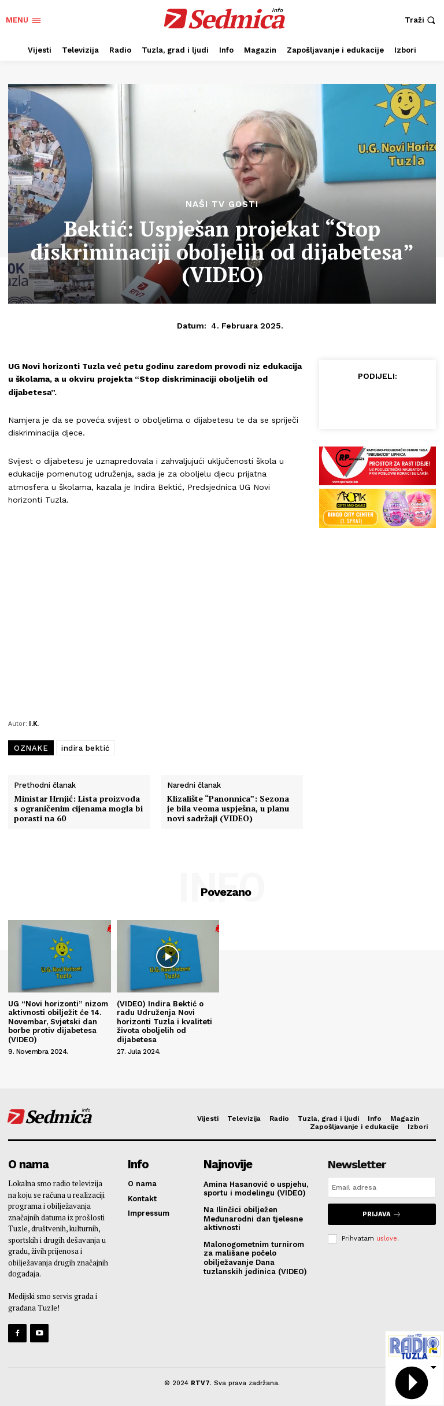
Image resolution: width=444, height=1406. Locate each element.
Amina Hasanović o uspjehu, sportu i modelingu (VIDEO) (256, 1188)
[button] (421, 20)
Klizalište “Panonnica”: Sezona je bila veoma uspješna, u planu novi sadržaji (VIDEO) (228, 808)
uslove (386, 1237)
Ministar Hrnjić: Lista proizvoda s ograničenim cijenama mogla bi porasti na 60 (78, 808)
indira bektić (85, 748)
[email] (382, 1187)
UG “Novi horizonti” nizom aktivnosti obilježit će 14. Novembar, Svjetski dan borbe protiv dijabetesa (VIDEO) (58, 1021)
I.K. (34, 723)
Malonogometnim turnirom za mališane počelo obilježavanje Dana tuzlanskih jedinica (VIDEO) (255, 1257)
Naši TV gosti (222, 204)
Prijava (382, 1213)
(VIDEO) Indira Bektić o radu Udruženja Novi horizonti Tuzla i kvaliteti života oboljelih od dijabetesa (164, 1021)
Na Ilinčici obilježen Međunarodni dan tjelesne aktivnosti (253, 1218)
